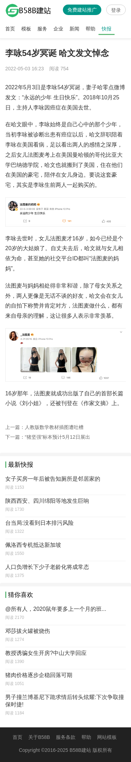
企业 (58, 28)
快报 (106, 28)
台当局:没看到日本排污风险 (39, 523)
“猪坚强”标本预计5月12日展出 (57, 437)
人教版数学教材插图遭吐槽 (54, 427)
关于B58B (39, 737)
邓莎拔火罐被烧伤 (27, 631)
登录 (116, 10)
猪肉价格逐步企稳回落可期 (38, 675)
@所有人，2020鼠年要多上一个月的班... (55, 609)
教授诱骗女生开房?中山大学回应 (46, 653)
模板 (26, 28)
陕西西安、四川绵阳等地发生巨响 (47, 501)
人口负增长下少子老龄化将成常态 (47, 567)
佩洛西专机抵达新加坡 (33, 545)
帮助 (90, 28)
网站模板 (107, 737)
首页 (10, 28)
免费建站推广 (82, 10)
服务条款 (65, 737)
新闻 (74, 28)
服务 (42, 28)
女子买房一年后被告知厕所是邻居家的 (52, 479)
